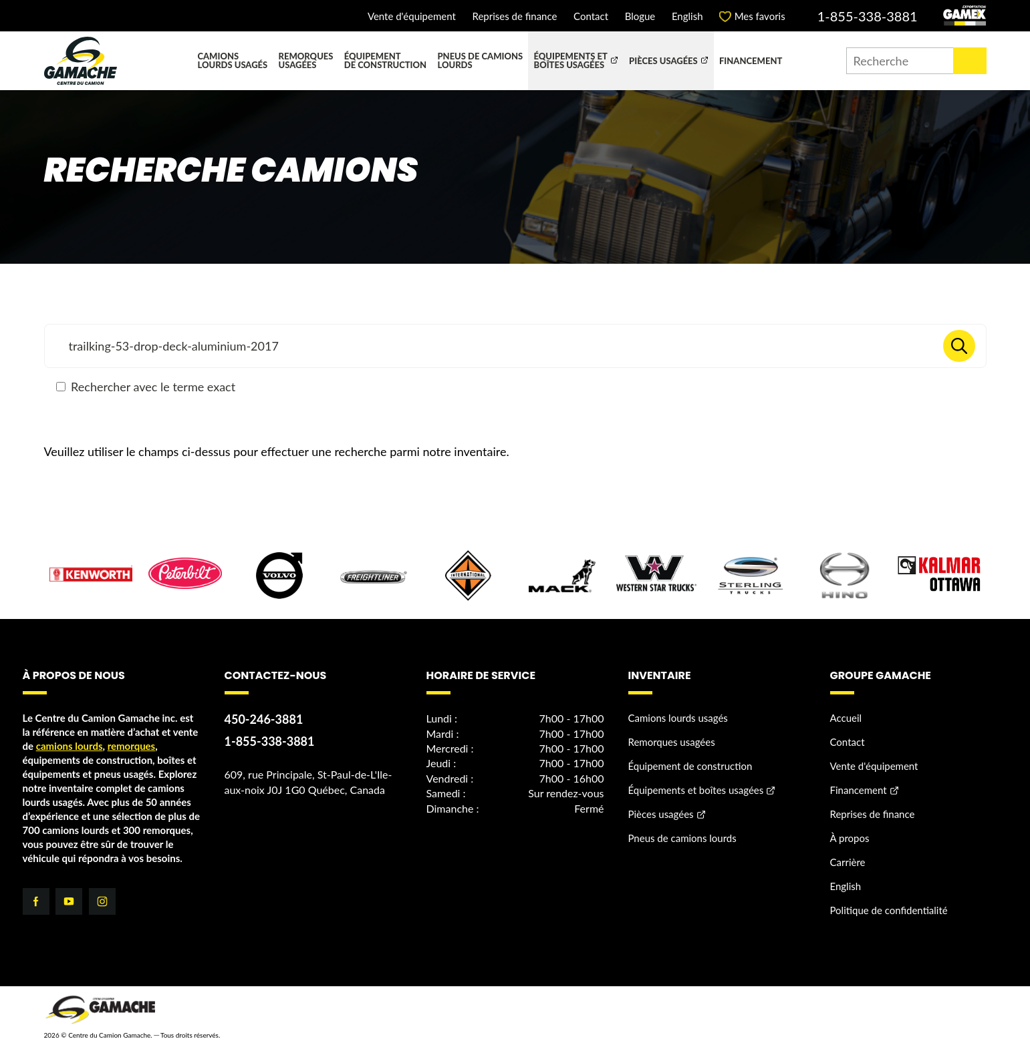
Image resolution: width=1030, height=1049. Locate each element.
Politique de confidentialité (889, 911)
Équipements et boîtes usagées (571, 60)
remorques (132, 747)
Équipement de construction (385, 60)
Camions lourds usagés (232, 60)
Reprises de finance (514, 16)
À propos (850, 839)
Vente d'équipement (412, 16)
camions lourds (69, 747)
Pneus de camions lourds (480, 60)
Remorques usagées (306, 60)
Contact (590, 16)
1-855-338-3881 (867, 16)
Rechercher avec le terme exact (146, 386)
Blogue (640, 16)
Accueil (846, 718)
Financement (750, 60)
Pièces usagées (663, 60)
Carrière (848, 863)
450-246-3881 (264, 719)
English (687, 16)
